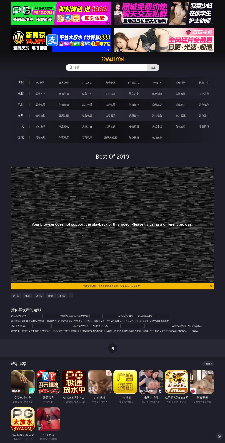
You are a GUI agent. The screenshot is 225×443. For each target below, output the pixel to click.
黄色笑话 (181, 126)
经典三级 (157, 104)
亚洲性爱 (40, 104)
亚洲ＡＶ (40, 93)
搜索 (153, 67)
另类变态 (204, 104)
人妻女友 (87, 126)
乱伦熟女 (181, 104)
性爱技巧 (204, 126)
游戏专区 (110, 82)
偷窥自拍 (40, 115)
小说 (21, 126)
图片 (21, 115)
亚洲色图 (64, 115)
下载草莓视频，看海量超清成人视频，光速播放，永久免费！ (147, 286)
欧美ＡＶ (87, 93)
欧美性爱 (110, 104)
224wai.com (112, 59)
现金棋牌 (181, 82)
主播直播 (181, 93)
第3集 (39, 295)
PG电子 (40, 82)
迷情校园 (134, 126)
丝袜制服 (157, 93)
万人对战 (87, 82)
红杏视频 (134, 137)
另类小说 (157, 126)
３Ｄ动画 (110, 93)
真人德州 (64, 82)
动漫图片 (110, 115)
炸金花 (157, 82)
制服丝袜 (134, 104)
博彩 (21, 82)
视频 (21, 93)
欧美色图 (87, 115)
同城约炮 (40, 137)
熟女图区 (181, 115)
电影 (21, 104)
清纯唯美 (157, 115)
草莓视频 (87, 137)
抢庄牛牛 (204, 82)
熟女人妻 (134, 93)
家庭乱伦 (64, 126)
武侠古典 (110, 126)
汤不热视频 (110, 137)
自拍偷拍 (64, 93)
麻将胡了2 (134, 82)
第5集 (62, 295)
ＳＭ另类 (204, 93)
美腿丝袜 (134, 115)
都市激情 (40, 126)
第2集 (27, 295)
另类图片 (204, 115)
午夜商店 (64, 137)
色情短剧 (157, 137)
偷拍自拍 (64, 104)
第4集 (50, 295)
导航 (21, 137)
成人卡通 (87, 104)
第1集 (16, 295)
